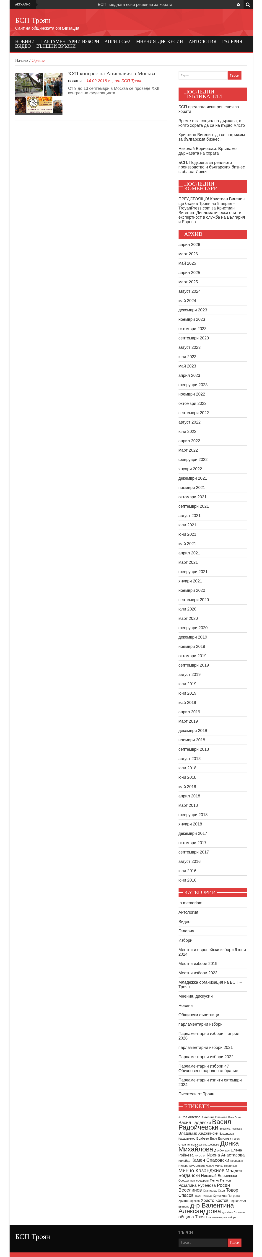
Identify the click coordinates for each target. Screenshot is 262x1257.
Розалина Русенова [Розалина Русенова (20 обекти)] (197, 1185)
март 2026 (188, 254)
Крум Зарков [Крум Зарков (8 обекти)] (197, 1165)
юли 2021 (188, 525)
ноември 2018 (192, 740)
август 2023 (190, 347)
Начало (21, 61)
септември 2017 (194, 852)
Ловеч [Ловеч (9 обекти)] (210, 1165)
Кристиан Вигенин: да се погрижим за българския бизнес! (212, 137)
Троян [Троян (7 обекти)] (198, 1196)
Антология (203, 42)
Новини (25, 42)
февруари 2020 (193, 628)
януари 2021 (190, 581)
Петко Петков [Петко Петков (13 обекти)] (220, 1180)
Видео (23, 46)
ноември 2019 (192, 646)
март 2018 (188, 805)
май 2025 (187, 263)
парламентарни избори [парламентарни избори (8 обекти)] (222, 1217)
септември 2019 (194, 665)
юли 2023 (188, 356)
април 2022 (189, 441)
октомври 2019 (193, 656)
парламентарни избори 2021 (206, 1047)
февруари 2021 (193, 571)
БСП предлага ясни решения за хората (135, 4)
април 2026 (189, 244)
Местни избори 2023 (198, 973)
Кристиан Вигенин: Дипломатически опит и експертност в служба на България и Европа (212, 215)
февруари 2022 (193, 459)
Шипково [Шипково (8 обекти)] (184, 1206)
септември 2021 (194, 506)
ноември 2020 (192, 590)
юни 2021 (188, 534)
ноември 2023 (192, 319)
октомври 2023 (193, 328)
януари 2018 (190, 824)
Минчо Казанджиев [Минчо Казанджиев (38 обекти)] (202, 1170)
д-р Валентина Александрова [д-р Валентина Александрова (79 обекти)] (206, 1208)
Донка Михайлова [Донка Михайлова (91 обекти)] (209, 1146)
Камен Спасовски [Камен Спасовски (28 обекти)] (210, 1160)
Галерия (232, 42)
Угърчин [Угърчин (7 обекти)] (207, 1196)
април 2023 (189, 375)
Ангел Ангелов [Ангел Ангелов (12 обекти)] (189, 1117)
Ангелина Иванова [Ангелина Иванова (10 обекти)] (214, 1117)
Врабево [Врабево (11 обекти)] (202, 1138)
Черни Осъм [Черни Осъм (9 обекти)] (238, 1201)
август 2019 (190, 674)
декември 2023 (193, 310)
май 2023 (187, 366)
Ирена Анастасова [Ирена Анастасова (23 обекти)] (226, 1155)
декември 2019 (193, 637)
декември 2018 (193, 730)
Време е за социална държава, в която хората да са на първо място (212, 123)
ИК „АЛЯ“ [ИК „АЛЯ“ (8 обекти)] (200, 1155)
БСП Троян (32, 21)
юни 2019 (188, 693)
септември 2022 (194, 413)
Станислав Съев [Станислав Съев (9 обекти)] (214, 1190)
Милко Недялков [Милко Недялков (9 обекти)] (226, 1165)
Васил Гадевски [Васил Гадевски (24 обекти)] (195, 1122)
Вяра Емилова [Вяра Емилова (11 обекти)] (220, 1138)
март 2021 (188, 562)
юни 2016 (188, 880)
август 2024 (190, 291)
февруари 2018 (193, 814)
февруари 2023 (193, 385)
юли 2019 (188, 684)
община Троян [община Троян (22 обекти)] (193, 1216)
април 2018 (189, 796)
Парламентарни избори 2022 (206, 1057)
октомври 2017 (193, 843)
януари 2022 (190, 469)
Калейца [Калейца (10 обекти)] (184, 1160)
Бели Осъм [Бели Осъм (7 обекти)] (234, 1117)
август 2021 (190, 515)
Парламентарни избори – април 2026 (85, 42)
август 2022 (190, 422)
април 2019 (189, 712)
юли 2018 (188, 768)
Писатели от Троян (196, 1094)
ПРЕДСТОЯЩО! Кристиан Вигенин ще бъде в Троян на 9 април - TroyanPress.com (212, 203)
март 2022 (188, 450)
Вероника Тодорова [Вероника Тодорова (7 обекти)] (231, 1128)
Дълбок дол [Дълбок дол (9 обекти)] (222, 1150)
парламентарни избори (201, 1024)
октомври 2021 (193, 497)
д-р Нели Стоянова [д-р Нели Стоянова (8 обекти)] (233, 1212)
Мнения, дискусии (159, 42)
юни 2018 (188, 777)
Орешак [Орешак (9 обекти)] (184, 1180)
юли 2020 (188, 609)
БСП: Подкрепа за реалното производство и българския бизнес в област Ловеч (212, 167)
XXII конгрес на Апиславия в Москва (111, 74)
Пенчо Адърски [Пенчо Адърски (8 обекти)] (199, 1180)
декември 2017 (193, 833)
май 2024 (187, 300)
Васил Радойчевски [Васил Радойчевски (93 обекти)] (205, 1124)
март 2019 (188, 721)
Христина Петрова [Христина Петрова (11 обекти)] (226, 1196)
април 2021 (189, 553)
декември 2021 (193, 478)
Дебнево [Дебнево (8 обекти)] (214, 1144)
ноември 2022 (192, 394)
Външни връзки (56, 46)
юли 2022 (188, 431)
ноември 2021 (192, 487)
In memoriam (190, 903)
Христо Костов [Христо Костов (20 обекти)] (214, 1200)
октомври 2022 (193, 403)
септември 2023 (194, 338)
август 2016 (190, 861)
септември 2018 (194, 749)
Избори (185, 940)
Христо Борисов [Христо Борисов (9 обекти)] (189, 1201)
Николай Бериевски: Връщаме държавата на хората (208, 150)
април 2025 (189, 272)
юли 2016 (188, 871)
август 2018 (190, 758)
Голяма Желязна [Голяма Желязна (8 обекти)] (197, 1144)
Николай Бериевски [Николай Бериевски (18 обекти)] (219, 1175)
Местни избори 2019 (198, 963)
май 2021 (187, 543)
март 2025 (188, 282)
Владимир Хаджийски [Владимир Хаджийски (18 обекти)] (198, 1133)
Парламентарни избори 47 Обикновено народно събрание (208, 1068)
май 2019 (187, 702)
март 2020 (188, 618)
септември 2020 (194, 599)
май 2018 (187, 786)
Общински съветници (199, 1015)
